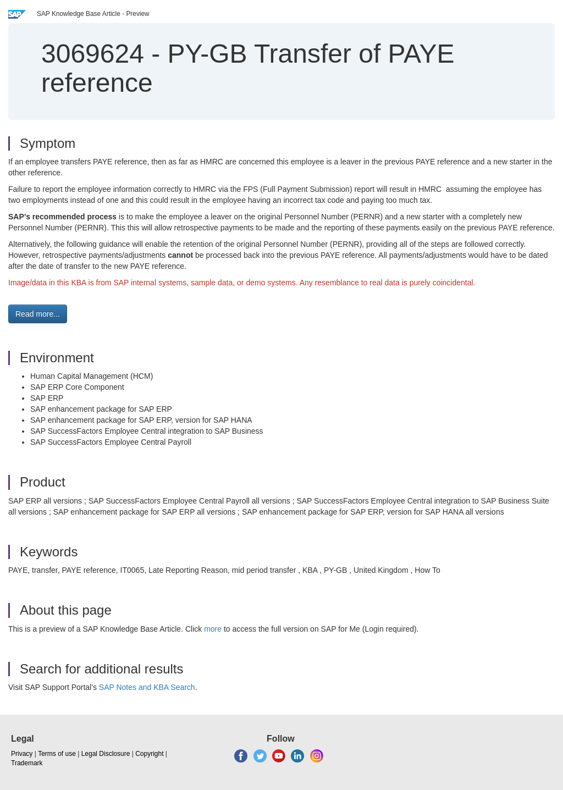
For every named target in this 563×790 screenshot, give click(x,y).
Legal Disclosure (105, 754)
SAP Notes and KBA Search (147, 687)
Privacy (21, 754)
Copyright (149, 754)
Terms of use (57, 754)
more (213, 629)
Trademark (27, 763)
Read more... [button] (37, 314)
